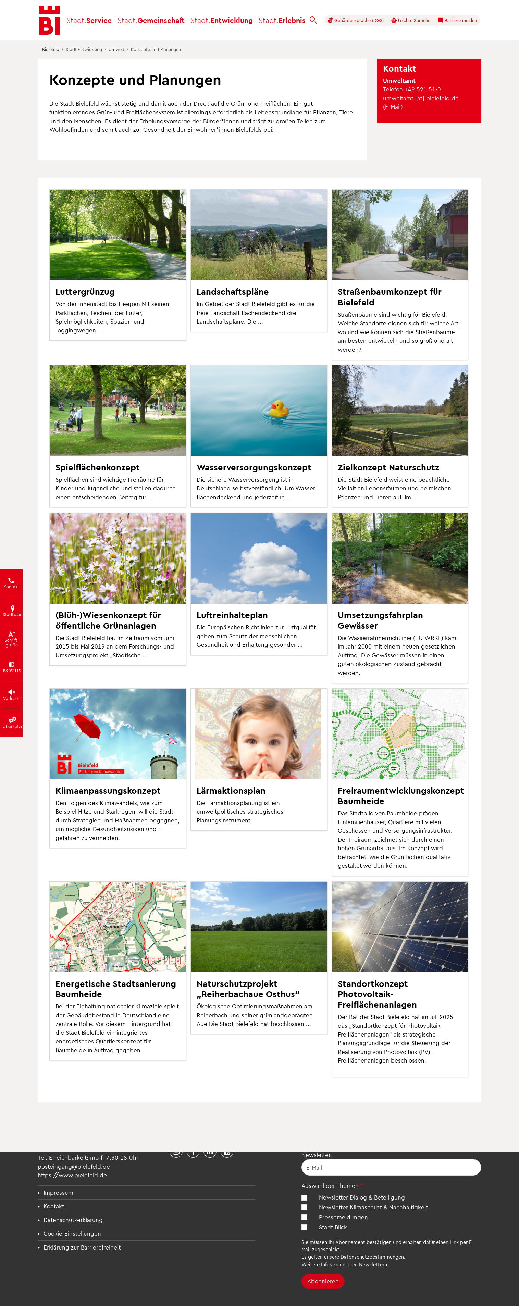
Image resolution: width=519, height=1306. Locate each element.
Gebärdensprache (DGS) (355, 20)
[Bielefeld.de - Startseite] (49, 20)
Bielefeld (50, 49)
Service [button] (89, 20)
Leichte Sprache (410, 20)
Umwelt (116, 49)
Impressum (58, 1192)
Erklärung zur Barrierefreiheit (82, 1247)
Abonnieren (323, 1281)
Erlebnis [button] (282, 20)
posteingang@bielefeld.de (74, 1166)
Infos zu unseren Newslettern (354, 1264)
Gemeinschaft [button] (151, 20)
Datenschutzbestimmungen (372, 1257)
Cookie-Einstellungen (72, 1233)
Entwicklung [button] (221, 20)
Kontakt (54, 1206)
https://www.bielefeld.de (72, 1174)
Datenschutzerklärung (73, 1219)
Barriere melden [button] (457, 20)
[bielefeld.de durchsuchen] (313, 20)
